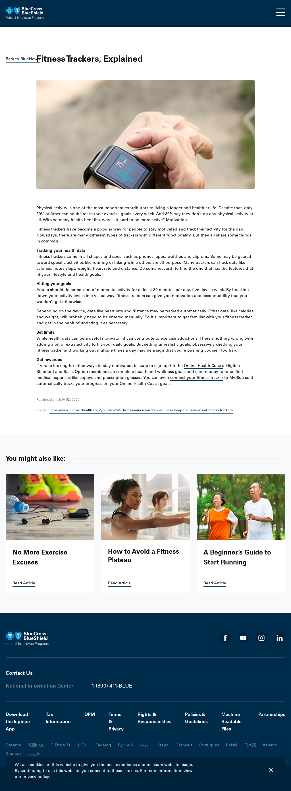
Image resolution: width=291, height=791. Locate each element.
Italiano (270, 745)
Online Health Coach (203, 365)
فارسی (34, 753)
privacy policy (35, 776)
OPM (89, 714)
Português (209, 745)
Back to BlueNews (23, 58)
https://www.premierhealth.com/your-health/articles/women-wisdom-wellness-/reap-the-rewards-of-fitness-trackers (141, 410)
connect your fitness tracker (196, 377)
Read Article (24, 583)
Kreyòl (163, 745)
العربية (145, 745)
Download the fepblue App (18, 721)
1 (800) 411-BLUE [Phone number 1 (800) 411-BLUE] (112, 686)
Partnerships (271, 714)
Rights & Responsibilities (154, 717)
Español (13, 745)
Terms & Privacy (116, 721)
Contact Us (19, 673)
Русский (125, 745)
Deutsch (13, 753)
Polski (231, 745)
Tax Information (58, 717)
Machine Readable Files (231, 721)
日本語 (250, 745)
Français (184, 745)
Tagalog (103, 745)
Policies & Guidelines (196, 717)
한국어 (83, 745)
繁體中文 (36, 745)
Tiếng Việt (60, 745)
